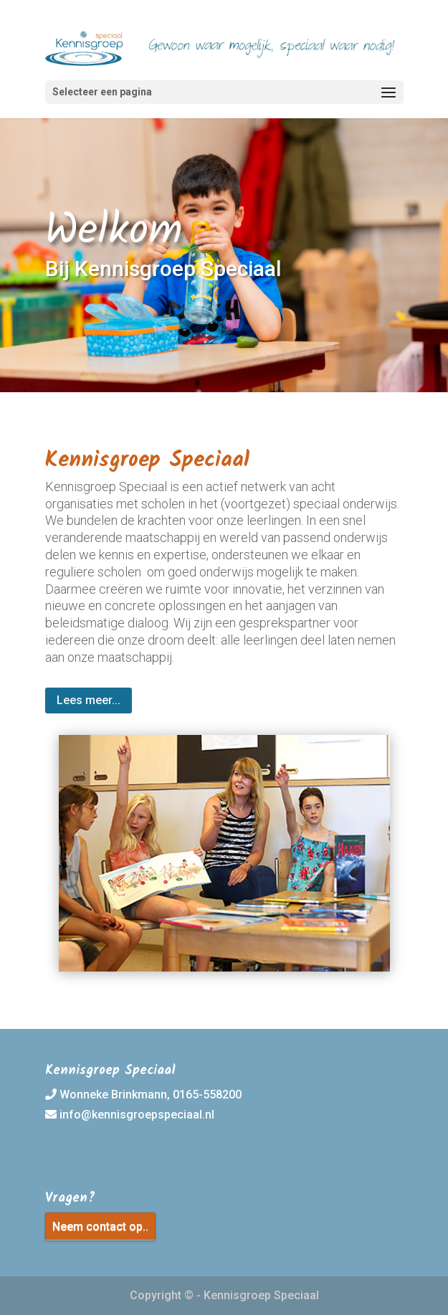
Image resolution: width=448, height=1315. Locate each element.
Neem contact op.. (100, 1226)
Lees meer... (88, 700)
